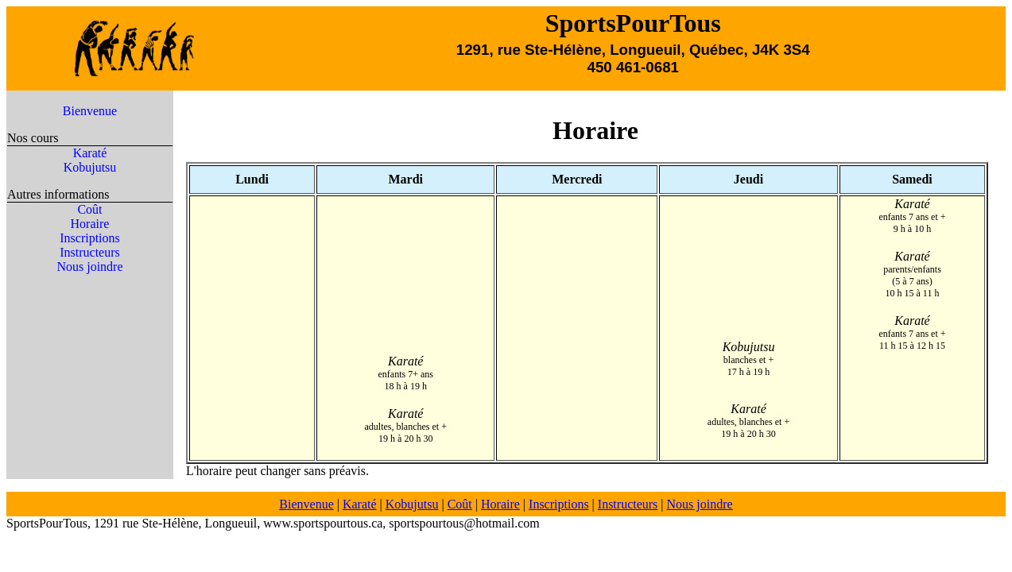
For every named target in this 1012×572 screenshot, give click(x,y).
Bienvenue (90, 111)
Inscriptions (90, 238)
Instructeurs (90, 252)
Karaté (90, 153)
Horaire (90, 223)
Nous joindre (89, 266)
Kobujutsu (90, 167)
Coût (89, 209)
